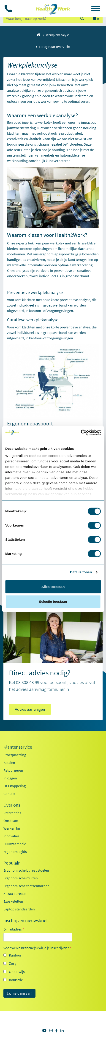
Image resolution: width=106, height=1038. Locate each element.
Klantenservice (17, 747)
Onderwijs (17, 971)
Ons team (10, 820)
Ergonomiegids (15, 851)
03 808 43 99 (27, 682)
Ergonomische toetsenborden (26, 885)
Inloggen (10, 778)
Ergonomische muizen (20, 878)
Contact (9, 793)
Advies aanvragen (30, 709)
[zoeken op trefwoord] (39, 18)
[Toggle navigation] (96, 9)
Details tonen (81, 572)
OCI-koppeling (14, 786)
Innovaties (11, 836)
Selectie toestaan (53, 601)
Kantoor (15, 955)
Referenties (12, 812)
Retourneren (13, 770)
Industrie (16, 980)
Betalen (9, 762)
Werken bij (11, 828)
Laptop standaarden (19, 909)
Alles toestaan (53, 587)
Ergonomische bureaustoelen (26, 870)
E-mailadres (13, 929)
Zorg (12, 963)
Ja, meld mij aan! (19, 993)
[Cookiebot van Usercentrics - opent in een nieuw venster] (81, 432)
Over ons (11, 805)
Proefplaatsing (14, 754)
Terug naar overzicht (53, 46)
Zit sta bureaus (14, 893)
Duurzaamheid (14, 843)
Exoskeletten (13, 901)
